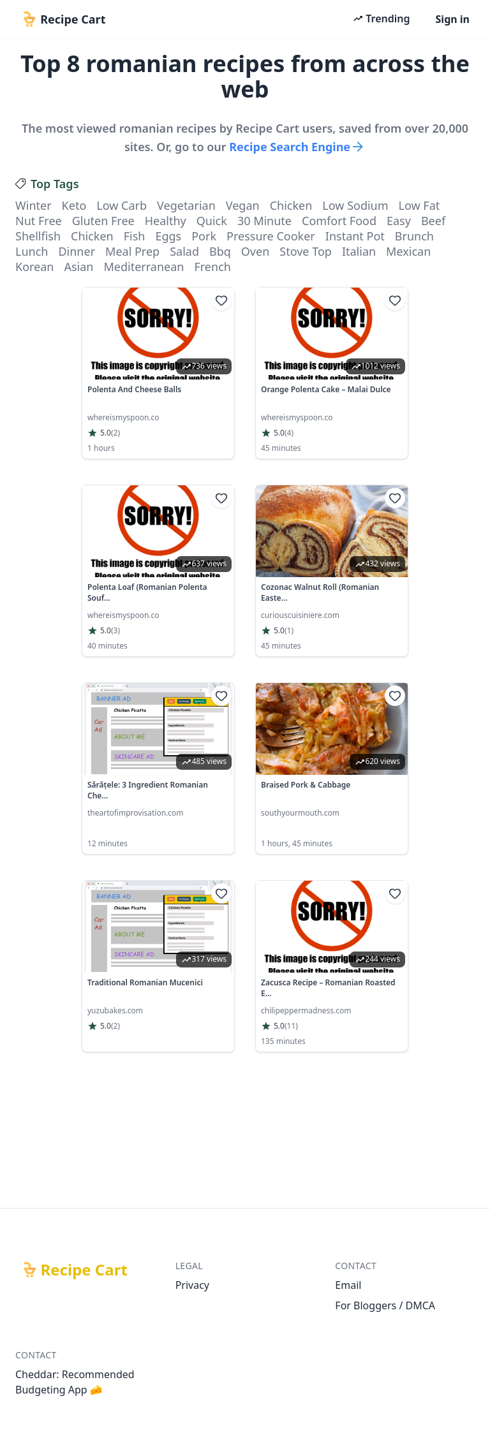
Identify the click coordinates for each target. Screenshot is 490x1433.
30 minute (264, 220)
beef (433, 220)
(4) (289, 433)
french (212, 266)
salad (184, 251)
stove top (305, 251)
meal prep (132, 251)
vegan (243, 205)
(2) (115, 433)
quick (212, 220)
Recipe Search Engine (297, 146)
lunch (31, 251)
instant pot (355, 236)
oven (255, 251)
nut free (38, 220)
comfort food (339, 220)
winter (33, 205)
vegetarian (186, 205)
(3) (115, 631)
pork (203, 236)
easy (399, 220)
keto (74, 205)
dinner (76, 251)
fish (134, 236)
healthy (165, 220)
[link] (158, 373)
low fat (419, 205)
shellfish (38, 236)
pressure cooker (270, 236)
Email (348, 1285)
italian (359, 251)
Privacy (192, 1285)
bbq (220, 251)
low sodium (355, 205)
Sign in (453, 19)
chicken (291, 205)
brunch (414, 236)
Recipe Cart (84, 1270)
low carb (121, 205)
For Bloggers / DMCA (385, 1305)
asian (78, 266)
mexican (408, 251)
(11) (291, 1026)
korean (34, 266)
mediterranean (143, 266)
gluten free (103, 220)
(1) (289, 631)
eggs (168, 236)
